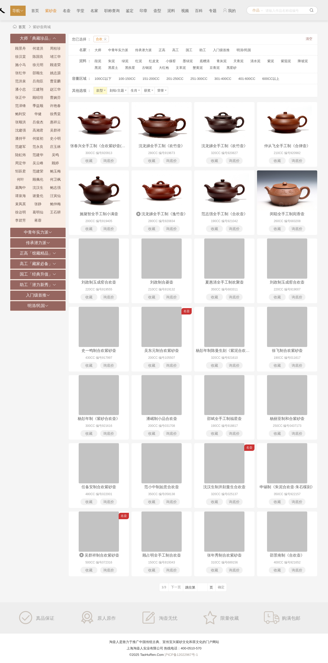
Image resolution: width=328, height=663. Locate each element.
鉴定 (130, 10)
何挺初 (38, 138)
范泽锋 (20, 106)
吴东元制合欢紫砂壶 (161, 350)
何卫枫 (55, 179)
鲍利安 (20, 114)
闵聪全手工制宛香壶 (287, 214)
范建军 (20, 147)
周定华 (20, 163)
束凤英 (20, 204)
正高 (162, 50)
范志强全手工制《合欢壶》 (224, 214)
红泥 (138, 61)
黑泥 (98, 68)
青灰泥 (222, 61)
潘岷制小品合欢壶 (161, 418)
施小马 (20, 65)
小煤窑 (171, 61)
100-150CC (127, 79)
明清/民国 (244, 50)
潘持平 (20, 138)
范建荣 (38, 171)
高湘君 (38, 130)
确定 (221, 587)
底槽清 (205, 61)
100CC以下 (103, 79)
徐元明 (38, 65)
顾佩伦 (38, 179)
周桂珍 (55, 48)
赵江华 (55, 89)
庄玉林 (55, 147)
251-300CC (199, 79)
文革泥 (181, 68)
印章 (143, 10)
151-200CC (151, 79)
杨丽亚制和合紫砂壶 (287, 418)
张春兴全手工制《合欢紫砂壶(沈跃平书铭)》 (98, 146)
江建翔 (38, 89)
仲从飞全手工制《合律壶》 (287, 146)
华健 (38, 114)
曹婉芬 (55, 97)
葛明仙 (38, 212)
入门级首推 (221, 50)
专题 (213, 10)
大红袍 (164, 68)
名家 (94, 10)
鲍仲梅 (55, 204)
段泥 (98, 61)
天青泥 (238, 61)
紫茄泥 (286, 61)
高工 (175, 50)
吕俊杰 (38, 122)
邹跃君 (20, 171)
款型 (101, 90)
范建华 (38, 155)
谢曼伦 (38, 196)
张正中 (20, 97)
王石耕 (55, 212)
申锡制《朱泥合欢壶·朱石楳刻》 (287, 487)
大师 (98, 50)
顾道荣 (55, 65)
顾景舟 (20, 48)
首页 (35, 10)
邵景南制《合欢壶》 (287, 555)
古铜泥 (147, 68)
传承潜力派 (143, 50)
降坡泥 (303, 61)
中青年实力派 (118, 50)
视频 (185, 10)
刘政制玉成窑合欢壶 (98, 282)
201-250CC (174, 79)
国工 (189, 50)
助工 (202, 50)
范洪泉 (20, 81)
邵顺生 (38, 73)
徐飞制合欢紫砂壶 (287, 350)
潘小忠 (20, 89)
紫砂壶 (51, 10)
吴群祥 (55, 130)
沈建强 (20, 130)
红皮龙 (154, 61)
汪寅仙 (55, 196)
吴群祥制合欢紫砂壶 (99, 555)
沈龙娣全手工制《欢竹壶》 (162, 146)
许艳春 (55, 106)
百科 (199, 10)
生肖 (136, 90)
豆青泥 (215, 68)
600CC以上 (270, 79)
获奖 (149, 90)
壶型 (157, 10)
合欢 (99, 39)
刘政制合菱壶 (161, 282)
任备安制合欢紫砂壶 (98, 487)
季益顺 (38, 106)
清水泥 (255, 61)
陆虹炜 (20, 155)
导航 (18, 10)
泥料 (171, 10)
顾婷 (55, 163)
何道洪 (38, 48)
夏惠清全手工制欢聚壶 (224, 282)
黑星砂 (232, 68)
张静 (38, 204)
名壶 (66, 10)
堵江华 (55, 57)
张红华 (20, 73)
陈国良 (38, 57)
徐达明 (20, 212)
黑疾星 (130, 68)
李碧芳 (20, 220)
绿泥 (125, 61)
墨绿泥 (188, 61)
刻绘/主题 (118, 90)
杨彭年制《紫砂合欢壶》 (99, 418)
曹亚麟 (55, 81)
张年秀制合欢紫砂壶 (224, 555)
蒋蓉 (38, 220)
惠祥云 (55, 122)
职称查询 (112, 10)
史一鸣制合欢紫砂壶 (98, 350)
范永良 (38, 147)
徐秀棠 (55, 114)
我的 (229, 10)
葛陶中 (20, 188)
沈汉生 (38, 188)
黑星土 (113, 68)
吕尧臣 (38, 81)
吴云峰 (38, 163)
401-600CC (246, 79)
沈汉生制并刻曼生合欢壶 (224, 487)
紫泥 (270, 61)
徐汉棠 (20, 57)
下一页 (176, 587)
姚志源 (55, 73)
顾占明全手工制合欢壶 (161, 555)
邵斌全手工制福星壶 (224, 418)
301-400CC (222, 79)
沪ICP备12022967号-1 (181, 655)
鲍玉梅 (55, 171)
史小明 (55, 138)
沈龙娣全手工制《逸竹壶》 (162, 214)
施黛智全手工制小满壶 (99, 214)
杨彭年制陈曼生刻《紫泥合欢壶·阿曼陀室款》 (224, 350)
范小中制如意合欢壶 (161, 487)
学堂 (80, 10)
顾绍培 (38, 97)
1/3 (163, 587)
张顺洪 (20, 122)
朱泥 (111, 61)
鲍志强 (55, 188)
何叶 (20, 179)
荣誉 (162, 90)
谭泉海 (20, 196)
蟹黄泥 (198, 68)
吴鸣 (55, 155)
